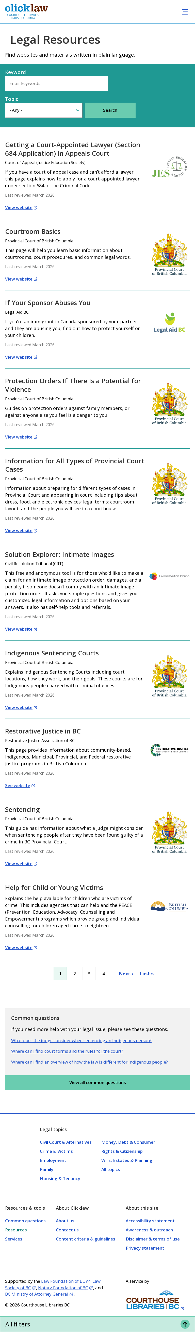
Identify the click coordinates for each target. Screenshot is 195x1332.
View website (18, 207)
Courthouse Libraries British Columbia (23, 16)
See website (17, 785)
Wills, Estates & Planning (126, 1160)
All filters (17, 1324)
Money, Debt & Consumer (128, 1142)
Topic (11, 99)
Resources (16, 1230)
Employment (53, 1160)
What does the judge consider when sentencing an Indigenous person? (81, 1040)
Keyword (15, 72)
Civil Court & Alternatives (66, 1142)
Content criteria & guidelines (85, 1239)
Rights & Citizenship (122, 1151)
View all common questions (97, 1082)
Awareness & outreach (149, 1230)
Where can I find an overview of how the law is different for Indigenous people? (89, 1062)
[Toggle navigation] (185, 11)
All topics (110, 1169)
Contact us (67, 1230)
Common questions (25, 1221)
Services (13, 1239)
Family (46, 1169)
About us (65, 1221)
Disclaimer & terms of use (153, 1239)
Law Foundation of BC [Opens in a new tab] (63, 1281)
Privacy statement (145, 1248)
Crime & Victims (56, 1151)
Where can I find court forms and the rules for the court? (67, 1051)
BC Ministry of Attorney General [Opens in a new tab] (36, 1294)
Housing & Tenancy (60, 1178)
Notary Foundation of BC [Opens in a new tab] (63, 1288)
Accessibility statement (150, 1221)
